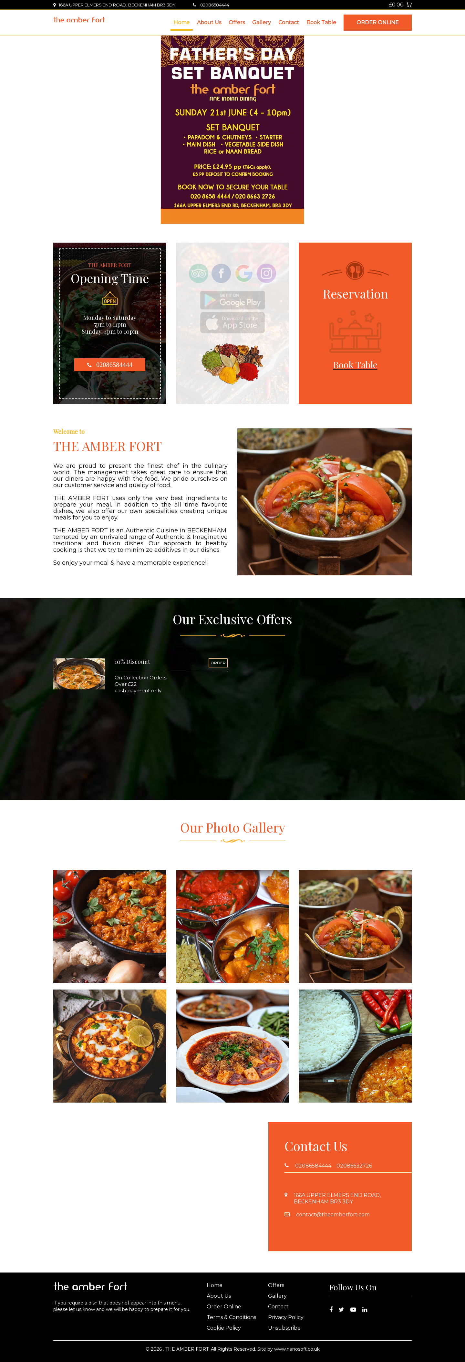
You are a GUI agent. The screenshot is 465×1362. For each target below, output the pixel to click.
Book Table (321, 22)
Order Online (377, 22)
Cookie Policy (224, 1328)
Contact (288, 22)
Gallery (261, 22)
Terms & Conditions (231, 1317)
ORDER (218, 662)
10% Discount (132, 661)
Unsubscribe (284, 1328)
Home (182, 22)
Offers (237, 22)
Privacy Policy (286, 1317)
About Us (209, 22)
